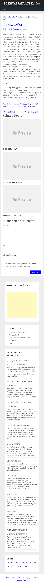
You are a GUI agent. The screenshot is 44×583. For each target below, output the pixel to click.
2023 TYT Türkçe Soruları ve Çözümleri (21, 562)
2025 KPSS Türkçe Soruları (17, 566)
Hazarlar (11, 475)
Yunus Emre (12, 343)
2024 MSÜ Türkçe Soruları (19, 425)
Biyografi (24, 17)
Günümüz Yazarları (27, 104)
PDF (36, 104)
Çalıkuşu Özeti (13, 335)
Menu (4, 9)
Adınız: (5, 245)
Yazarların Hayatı (28, 107)
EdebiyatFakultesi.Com (22, 3)
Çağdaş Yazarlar (13, 104)
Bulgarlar (12, 494)
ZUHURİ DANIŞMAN (32, 112)
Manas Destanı (14, 444)
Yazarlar (18, 107)
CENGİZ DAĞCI (12, 25)
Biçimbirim (12, 340)
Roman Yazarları (9, 107)
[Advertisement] (22, 305)
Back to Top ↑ (22, 580)
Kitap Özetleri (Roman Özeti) (19, 338)
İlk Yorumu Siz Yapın (18, 29)
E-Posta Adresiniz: (9, 255)
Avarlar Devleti (14, 511)
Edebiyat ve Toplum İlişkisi (18, 332)
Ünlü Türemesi (14, 461)
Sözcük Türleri (9, 112)
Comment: (7, 226)
